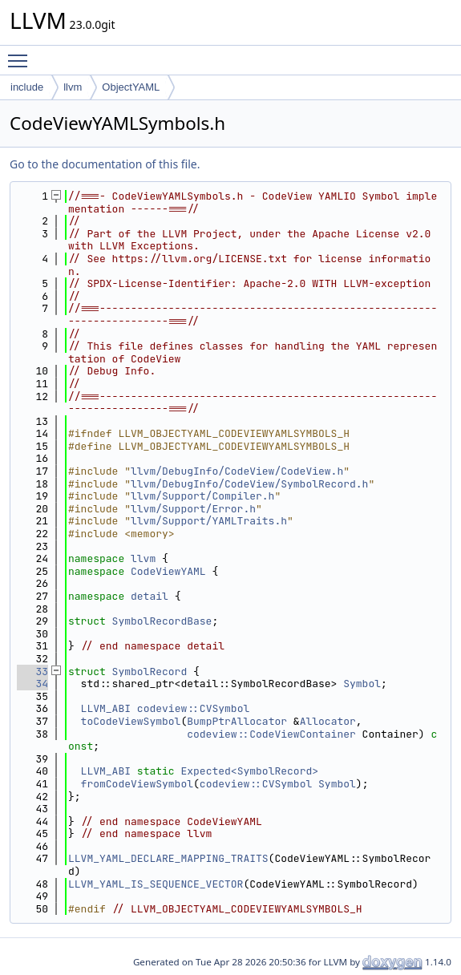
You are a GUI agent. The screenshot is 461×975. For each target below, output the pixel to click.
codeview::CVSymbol (193, 708)
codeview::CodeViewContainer (271, 734)
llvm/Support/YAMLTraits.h (209, 521)
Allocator (328, 721)
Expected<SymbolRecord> (249, 771)
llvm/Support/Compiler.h (202, 496)
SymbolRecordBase (162, 621)
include (26, 87)
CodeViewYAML (168, 571)
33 (32, 671)
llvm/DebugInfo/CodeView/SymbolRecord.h (249, 484)
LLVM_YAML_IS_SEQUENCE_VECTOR (155, 884)
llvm (72, 87)
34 (32, 683)
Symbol (362, 683)
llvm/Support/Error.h (193, 509)
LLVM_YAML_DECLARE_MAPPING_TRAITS (168, 858)
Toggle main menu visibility (21, 54)
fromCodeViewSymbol (137, 784)
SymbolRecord (150, 671)
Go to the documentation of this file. (105, 164)
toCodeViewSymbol (131, 721)
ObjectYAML (131, 87)
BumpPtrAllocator (237, 721)
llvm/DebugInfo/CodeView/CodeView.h (237, 471)
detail (149, 596)
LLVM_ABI (106, 708)
